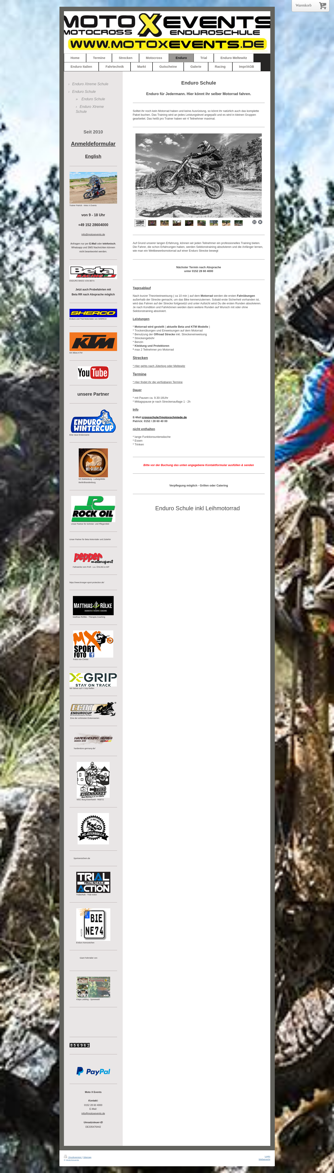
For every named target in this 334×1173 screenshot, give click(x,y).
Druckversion (73, 1157)
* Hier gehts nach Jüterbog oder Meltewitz (159, 366)
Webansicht (264, 1159)
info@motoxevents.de (93, 1113)
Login (267, 1156)
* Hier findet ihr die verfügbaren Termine (158, 382)
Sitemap (87, 1157)
